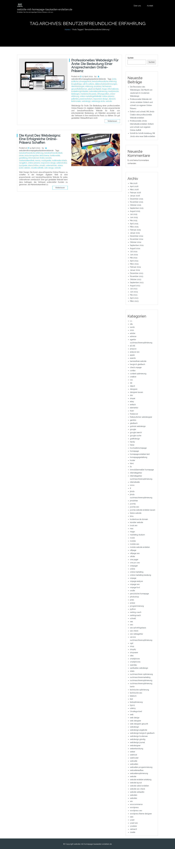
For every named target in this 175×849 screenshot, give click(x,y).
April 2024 (134, 261)
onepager (134, 566)
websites (133, 798)
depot (132, 386)
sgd (131, 643)
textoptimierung (136, 702)
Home (67, 29)
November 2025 (136, 202)
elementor (134, 408)
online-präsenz (108, 96)
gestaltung (23, 158)
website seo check (137, 789)
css (131, 380)
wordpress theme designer (141, 814)
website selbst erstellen (139, 786)
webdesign (86, 101)
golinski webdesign (138, 426)
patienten (75, 99)
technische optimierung (139, 690)
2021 (132, 330)
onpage (133, 578)
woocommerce (136, 804)
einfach (133, 405)
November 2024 (136, 239)
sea (131, 622)
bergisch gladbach (137, 364)
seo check (134, 631)
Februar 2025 (135, 230)
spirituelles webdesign (139, 668)
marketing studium (137, 535)
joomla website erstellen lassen (142, 510)
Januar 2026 (135, 196)
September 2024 (136, 245)
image (104, 89)
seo (131, 625)
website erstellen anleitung (140, 780)
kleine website (135, 513)
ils (131, 467)
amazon (133, 349)
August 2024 (135, 248)
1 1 (131, 321)
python (133, 609)
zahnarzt (133, 829)
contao (133, 371)
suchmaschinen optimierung (141, 674)
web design (49, 168)
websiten (133, 795)
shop (132, 646)
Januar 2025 (135, 233)
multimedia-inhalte (59, 160)
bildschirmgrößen (31, 155)
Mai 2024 (133, 258)
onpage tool (135, 587)
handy (132, 442)
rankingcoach (135, 615)
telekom (133, 696)
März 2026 (134, 190)
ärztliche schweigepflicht (81, 81)
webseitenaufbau (136, 770)
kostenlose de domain (139, 519)
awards (133, 358)
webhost (133, 755)
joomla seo (134, 507)
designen (133, 389)
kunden (49, 158)
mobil (132, 538)
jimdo (132, 491)
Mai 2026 (133, 183)
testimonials (76, 101)
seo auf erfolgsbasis (138, 628)
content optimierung (138, 374)
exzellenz (98, 86)
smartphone (135, 659)
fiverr (132, 411)
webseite (133, 761)
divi (131, 395)
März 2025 (134, 227)
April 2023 (134, 298)
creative (133, 377)
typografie (23, 165)
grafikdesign (135, 439)
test (131, 699)
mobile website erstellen (140, 547)
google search (136, 432)
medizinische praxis (88, 94)
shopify (133, 649)
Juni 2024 (134, 255)
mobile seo (134, 544)
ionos (132, 485)
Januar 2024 (135, 270)
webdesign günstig (137, 739)
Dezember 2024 (136, 236)
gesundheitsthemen (79, 89)
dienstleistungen (77, 86)
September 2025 (136, 208)
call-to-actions (88, 84)
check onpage (136, 367)
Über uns (137, 6)
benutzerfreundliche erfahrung (104, 81)
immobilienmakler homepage (142, 470)
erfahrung (89, 86)
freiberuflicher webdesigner (141, 417)
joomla (133, 504)
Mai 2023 (133, 295)
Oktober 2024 (135, 242)
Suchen (130, 58)
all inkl (132, 346)
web (131, 714)
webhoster (134, 758)
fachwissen (106, 86)
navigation (23, 163)
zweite (132, 832)
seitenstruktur (61, 163)
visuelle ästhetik (37, 168)
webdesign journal (137, 742)
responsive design (100, 99)
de (131, 383)
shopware (134, 653)
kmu (131, 516)
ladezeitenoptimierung (98, 91)
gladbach (134, 423)
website (109, 101)
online (132, 569)
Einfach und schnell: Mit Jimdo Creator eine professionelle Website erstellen (142, 115)
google (133, 429)
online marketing (136, 572)
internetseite (135, 482)
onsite (132, 591)
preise (132, 603)
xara (131, 817)
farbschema (44, 155)
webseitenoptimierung (139, 773)
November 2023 (136, 276)
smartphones (135, 662)
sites (132, 656)
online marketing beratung (140, 575)
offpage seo (135, 553)
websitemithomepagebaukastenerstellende (88, 79)
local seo (133, 525)
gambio (133, 420)
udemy (133, 708)
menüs (37, 160)
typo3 (132, 705)
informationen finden (36, 158)
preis (132, 600)
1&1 (131, 324)
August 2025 (135, 211)
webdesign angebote (138, 730)
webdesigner (135, 745)
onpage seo (135, 584)
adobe (132, 333)
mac (131, 529)
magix (132, 532)
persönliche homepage (139, 594)
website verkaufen (137, 792)
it (130, 488)
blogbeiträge (76, 84)
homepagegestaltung (138, 457)
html (132, 463)
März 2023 (134, 301)
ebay (132, 401)
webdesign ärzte (98, 101)
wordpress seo (136, 811)
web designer (135, 721)
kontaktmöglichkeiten (79, 91)
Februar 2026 (135, 193)
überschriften (33, 165)
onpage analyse (136, 581)
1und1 (132, 327)
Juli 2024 (133, 252)
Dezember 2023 (136, 273)
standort (112, 99)
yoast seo (134, 823)
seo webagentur (136, 634)
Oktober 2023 (135, 279)
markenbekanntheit (26, 160)
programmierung (137, 606)
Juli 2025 (133, 214)
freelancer (134, 414)
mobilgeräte (46, 160)
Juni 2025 (134, 217)
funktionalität (55, 155)
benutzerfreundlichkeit (53, 153)
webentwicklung (136, 749)
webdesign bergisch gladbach (142, 733)
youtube (133, 826)
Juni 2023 (134, 292)
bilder (21, 155)
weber (132, 752)
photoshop (134, 597)
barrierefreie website (138, 361)
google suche (135, 436)
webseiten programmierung (141, 767)
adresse (133, 336)
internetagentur (136, 473)
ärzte (114, 79)
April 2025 (134, 224)
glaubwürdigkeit (94, 89)
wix (131, 801)
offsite (132, 556)
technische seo (136, 693)
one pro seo (135, 563)
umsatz (42, 165)
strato (132, 671)
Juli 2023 (133, 289)
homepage (134, 451)
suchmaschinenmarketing (140, 677)
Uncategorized (136, 711)
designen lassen (136, 392)
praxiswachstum (85, 99)
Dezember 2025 (136, 199)
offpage (133, 550)
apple (132, 355)
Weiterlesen (112, 121)
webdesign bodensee (139, 736)
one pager (134, 560)
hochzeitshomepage (138, 448)
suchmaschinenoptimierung (141, 680)
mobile (133, 541)
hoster (132, 460)
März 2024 (134, 264)
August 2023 (135, 286)
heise (132, 445)
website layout (136, 783)
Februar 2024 (135, 267)
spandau (133, 665)
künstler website (136, 522)
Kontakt (150, 6)
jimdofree (134, 501)
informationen (113, 89)
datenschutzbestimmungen (106, 84)
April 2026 (134, 186)
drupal (132, 398)
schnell (133, 618)
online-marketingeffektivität (90, 96)
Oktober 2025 (135, 205)
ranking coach (135, 612)
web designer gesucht (139, 724)
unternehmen (51, 165)
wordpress (134, 807)
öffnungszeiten (103, 94)
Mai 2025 (133, 221)
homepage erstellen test (140, 454)
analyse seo (135, 352)
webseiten (134, 764)
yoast (132, 820)
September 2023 (136, 282)
